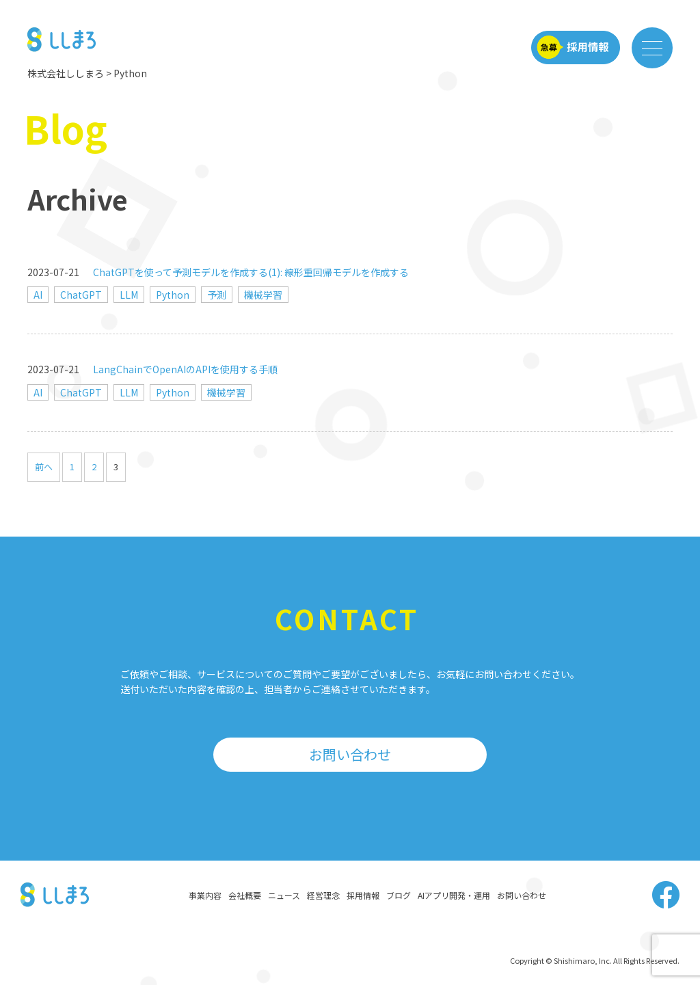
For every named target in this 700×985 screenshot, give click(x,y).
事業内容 (205, 895)
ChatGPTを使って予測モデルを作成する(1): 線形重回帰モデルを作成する (251, 272)
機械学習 (263, 294)
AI (37, 294)
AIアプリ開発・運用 (454, 895)
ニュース (284, 895)
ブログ (398, 895)
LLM (129, 294)
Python (172, 294)
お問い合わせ (350, 754)
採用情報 (363, 895)
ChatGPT (81, 294)
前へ (44, 466)
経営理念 (323, 895)
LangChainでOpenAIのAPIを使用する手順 (185, 369)
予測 (216, 294)
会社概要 (244, 895)
